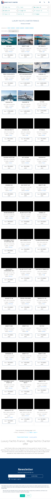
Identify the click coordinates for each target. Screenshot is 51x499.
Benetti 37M (42, 353)
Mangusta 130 (9, 410)
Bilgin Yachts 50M (25, 212)
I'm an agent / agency (15, 479)
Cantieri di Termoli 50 (42, 269)
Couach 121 (42, 410)
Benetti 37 (25, 353)
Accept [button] (22, 495)
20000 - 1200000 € (11, 28)
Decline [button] (28, 495)
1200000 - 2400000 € (20, 28)
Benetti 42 (25, 326)
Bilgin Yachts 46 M (25, 269)
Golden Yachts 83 (9, 157)
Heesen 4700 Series (25, 298)
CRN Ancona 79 (8, 130)
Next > (31, 432)
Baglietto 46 (9, 298)
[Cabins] (41, 7)
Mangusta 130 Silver (25, 410)
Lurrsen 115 (42, 74)
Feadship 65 (42, 157)
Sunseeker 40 (9, 353)
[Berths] (10, 10)
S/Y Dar (42, 102)
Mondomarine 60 (9, 212)
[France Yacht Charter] (9, 2)
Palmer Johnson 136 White (25, 382)
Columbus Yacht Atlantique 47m (9, 241)
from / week (8, 55)
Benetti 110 (42, 381)
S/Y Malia (42, 130)
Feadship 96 (9, 102)
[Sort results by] (13, 31)
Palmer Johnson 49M (42, 240)
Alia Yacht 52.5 (25, 185)
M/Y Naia (9, 46)
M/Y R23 (42, 326)
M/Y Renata (42, 46)
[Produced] (25, 14)
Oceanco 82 (25, 130)
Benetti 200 (42, 185)
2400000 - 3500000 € (29, 28)
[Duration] (25, 7)
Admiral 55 (42, 212)
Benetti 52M (9, 326)
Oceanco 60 (8, 185)
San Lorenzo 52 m (25, 240)
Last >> (35, 432)
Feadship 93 (25, 102)
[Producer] (41, 10)
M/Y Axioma (25, 157)
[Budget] (41, 14)
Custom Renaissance (25, 74)
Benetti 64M (25, 46)
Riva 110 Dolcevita (9, 74)
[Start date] (10, 7)
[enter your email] (16, 476)
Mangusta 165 (42, 298)
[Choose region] (10, 14)
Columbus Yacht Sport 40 (9, 382)
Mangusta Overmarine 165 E (9, 270)
